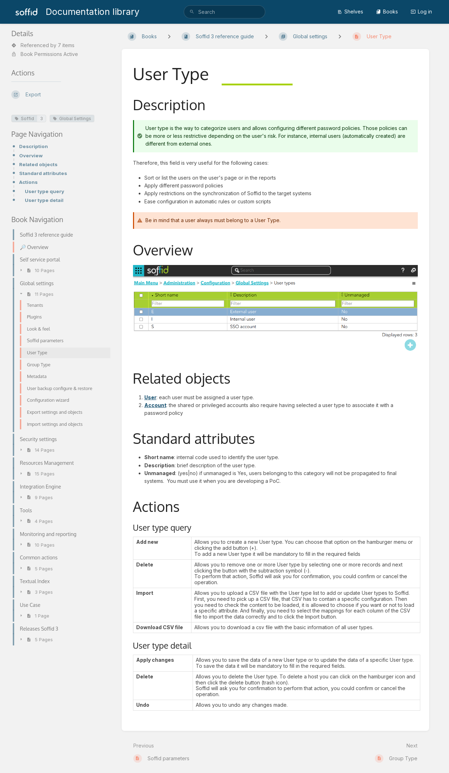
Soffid (24, 118)
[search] (225, 11)
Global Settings (72, 118)
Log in (421, 12)
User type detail (44, 200)
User (150, 397)
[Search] (191, 12)
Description (33, 146)
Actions (28, 182)
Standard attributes (43, 173)
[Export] (61, 94)
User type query (44, 191)
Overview (31, 155)
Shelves (350, 12)
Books (387, 12)
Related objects (38, 164)
